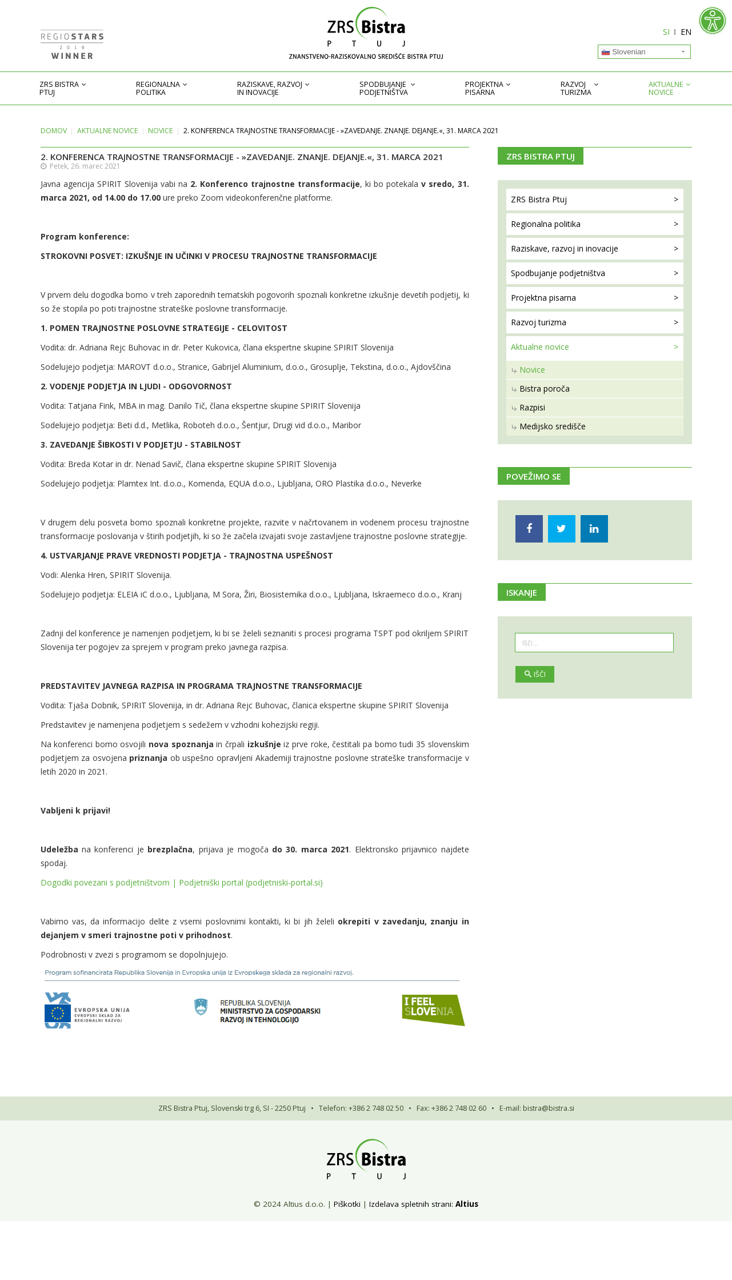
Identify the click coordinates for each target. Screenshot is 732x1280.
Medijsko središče (552, 426)
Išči (535, 674)
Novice (160, 130)
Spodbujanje (383, 89)
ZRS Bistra (59, 89)
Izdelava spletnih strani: (411, 1204)
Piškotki (347, 1204)
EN (686, 31)
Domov (54, 130)
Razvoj (576, 89)
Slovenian (623, 52)
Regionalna (158, 89)
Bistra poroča (544, 388)
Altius (466, 1204)
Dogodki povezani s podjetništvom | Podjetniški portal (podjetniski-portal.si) (182, 882)
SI (666, 31)
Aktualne (666, 89)
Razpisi (532, 407)
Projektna (484, 89)
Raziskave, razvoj (269, 89)
